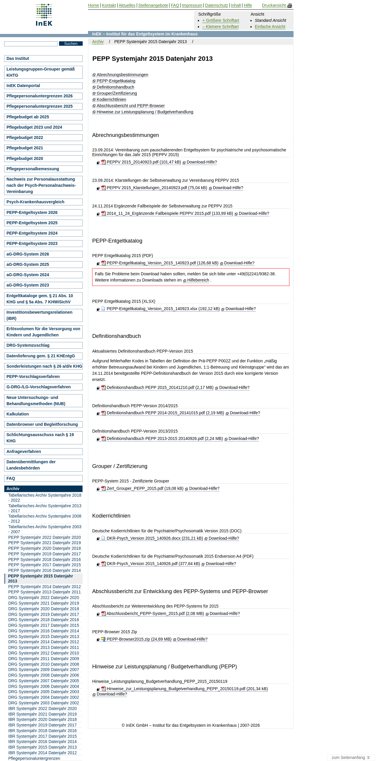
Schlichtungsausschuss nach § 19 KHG (40, 437)
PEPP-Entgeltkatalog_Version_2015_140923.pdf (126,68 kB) (160, 263)
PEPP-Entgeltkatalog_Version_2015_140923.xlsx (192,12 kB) (160, 308)
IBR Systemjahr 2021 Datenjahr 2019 (42, 714)
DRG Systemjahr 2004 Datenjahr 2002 (43, 697)
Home (93, 5)
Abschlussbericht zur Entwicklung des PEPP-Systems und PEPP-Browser (180, 591)
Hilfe (248, 5)
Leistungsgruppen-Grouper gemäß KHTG (40, 72)
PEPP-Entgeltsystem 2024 (32, 233)
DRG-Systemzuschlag (27, 345)
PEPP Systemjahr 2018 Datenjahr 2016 (44, 559)
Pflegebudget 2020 (24, 158)
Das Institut (17, 58)
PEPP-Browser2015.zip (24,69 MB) (136, 639)
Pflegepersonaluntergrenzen (34, 758)
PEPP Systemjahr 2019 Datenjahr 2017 (44, 553)
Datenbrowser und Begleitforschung (42, 424)
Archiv (98, 41)
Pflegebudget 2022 (24, 137)
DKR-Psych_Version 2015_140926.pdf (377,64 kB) (150, 563)
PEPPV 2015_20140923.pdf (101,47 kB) (141, 162)
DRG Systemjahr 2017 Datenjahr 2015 (43, 625)
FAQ (10, 478)
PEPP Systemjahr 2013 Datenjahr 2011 (44, 592)
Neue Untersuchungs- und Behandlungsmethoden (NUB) (35, 400)
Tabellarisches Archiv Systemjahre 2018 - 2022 (44, 498)
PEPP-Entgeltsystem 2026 (32, 212)
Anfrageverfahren (23, 451)
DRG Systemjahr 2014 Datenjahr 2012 (43, 641)
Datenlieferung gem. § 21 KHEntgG (40, 356)
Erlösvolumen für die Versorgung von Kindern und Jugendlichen (43, 331)
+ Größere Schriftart (220, 20)
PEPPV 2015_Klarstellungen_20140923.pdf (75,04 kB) (154, 187)
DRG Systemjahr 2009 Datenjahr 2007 (43, 669)
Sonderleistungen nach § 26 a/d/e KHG (44, 366)
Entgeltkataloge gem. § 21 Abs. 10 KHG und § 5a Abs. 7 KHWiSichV (39, 298)
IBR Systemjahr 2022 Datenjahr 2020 (42, 708)
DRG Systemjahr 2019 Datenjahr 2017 (43, 614)
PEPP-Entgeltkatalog (116, 81)
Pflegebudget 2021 (24, 147)
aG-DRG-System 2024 (27, 274)
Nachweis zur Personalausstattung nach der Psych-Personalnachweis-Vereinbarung (41, 185)
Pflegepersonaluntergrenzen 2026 (39, 96)
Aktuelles (127, 5)
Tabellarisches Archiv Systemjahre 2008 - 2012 (44, 518)
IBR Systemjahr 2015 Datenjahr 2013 (42, 747)
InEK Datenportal (23, 85)
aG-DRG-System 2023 (27, 285)
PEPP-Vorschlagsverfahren (33, 376)
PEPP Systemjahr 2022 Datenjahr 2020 (44, 537)
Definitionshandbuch (115, 87)
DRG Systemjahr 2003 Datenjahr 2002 (43, 703)
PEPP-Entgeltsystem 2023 (32, 243)
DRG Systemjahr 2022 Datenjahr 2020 (43, 597)
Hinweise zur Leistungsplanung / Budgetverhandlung (145, 112)
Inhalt (236, 5)
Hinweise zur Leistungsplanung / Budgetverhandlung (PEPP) (164, 667)
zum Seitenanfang (351, 758)
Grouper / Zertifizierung (119, 466)
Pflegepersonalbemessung (32, 168)
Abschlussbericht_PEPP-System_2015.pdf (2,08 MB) (152, 613)
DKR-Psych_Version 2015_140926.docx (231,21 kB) (152, 538)
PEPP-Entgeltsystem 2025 (32, 222)
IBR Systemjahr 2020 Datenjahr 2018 (42, 719)
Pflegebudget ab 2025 (27, 116)
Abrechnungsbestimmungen (122, 75)
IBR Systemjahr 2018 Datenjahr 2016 (42, 730)
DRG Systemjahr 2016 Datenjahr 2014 (43, 631)
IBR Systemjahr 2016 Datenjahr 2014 (42, 741)
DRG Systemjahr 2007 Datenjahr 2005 (43, 680)
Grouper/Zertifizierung (117, 93)
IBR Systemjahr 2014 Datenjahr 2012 (42, 752)
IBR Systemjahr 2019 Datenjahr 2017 (42, 725)
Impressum (192, 5)
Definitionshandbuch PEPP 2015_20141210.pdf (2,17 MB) (157, 387)
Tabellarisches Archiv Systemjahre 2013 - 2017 (44, 508)
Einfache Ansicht (270, 26)
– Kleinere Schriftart (220, 26)
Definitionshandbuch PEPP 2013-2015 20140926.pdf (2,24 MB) (162, 438)
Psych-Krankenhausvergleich (35, 201)
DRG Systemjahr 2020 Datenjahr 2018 (43, 608)
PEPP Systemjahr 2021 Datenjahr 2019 (44, 542)
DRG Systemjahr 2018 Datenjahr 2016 (43, 619)
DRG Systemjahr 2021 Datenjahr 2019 (43, 603)
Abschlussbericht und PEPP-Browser (131, 106)
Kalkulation (17, 414)
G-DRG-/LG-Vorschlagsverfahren (38, 386)
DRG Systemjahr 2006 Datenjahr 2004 (43, 686)
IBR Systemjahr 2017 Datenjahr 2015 (42, 736)
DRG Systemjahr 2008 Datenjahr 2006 (43, 675)
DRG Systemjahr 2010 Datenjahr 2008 (43, 664)
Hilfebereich (198, 280)
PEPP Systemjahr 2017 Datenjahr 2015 (44, 564)
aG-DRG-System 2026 (27, 254)
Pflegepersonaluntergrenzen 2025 (39, 106)
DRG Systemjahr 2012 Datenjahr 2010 (43, 653)
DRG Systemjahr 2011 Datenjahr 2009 (43, 658)
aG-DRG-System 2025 (27, 264)
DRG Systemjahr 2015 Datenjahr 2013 (43, 636)
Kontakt (109, 5)
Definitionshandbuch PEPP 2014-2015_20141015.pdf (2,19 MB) (162, 412)
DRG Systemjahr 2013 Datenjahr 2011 (43, 647)
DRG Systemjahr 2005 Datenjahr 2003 (43, 691)
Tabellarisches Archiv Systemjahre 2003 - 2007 (44, 529)
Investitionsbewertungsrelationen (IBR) (39, 315)
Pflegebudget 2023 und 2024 (34, 127)
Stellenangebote (153, 5)
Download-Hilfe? (202, 162)
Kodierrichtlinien (111, 99)
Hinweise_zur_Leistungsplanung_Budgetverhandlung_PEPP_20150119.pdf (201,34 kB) (184, 688)
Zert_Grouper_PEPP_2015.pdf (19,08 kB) (142, 488)
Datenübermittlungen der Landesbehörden (31, 464)
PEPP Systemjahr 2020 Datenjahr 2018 (44, 548)
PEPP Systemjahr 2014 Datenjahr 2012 (44, 586)
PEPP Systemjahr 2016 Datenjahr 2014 (44, 570)
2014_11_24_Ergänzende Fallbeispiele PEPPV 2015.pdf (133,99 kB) (167, 213)
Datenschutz (216, 5)
